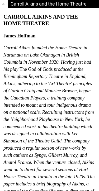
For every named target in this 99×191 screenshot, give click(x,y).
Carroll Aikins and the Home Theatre (49, 4)
